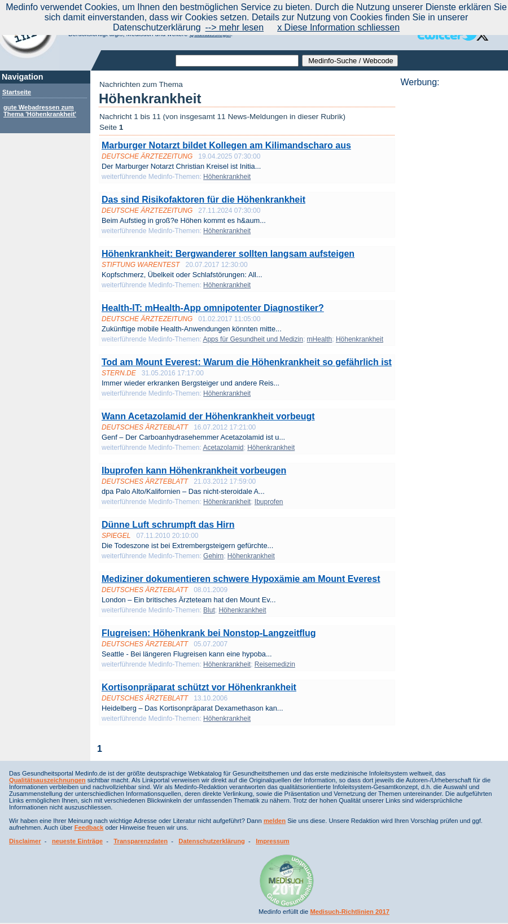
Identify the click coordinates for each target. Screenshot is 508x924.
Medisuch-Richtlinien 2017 (349, 911)
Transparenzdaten (140, 841)
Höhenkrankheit (227, 177)
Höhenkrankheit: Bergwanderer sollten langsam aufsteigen (228, 254)
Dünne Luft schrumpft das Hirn (168, 524)
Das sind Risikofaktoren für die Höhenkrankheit (203, 199)
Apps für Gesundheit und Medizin (253, 339)
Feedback (89, 827)
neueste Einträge (77, 841)
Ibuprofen (269, 502)
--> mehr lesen (234, 27)
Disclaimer (25, 841)
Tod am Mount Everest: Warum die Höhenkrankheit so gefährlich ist (247, 362)
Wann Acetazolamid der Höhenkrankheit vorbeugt (208, 416)
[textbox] (237, 61)
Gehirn (213, 556)
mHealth (319, 339)
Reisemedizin (275, 664)
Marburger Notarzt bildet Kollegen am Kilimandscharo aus (226, 145)
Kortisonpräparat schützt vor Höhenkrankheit (199, 687)
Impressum (273, 841)
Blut (209, 610)
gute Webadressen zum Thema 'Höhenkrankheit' (39, 110)
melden (275, 820)
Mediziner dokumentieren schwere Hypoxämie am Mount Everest (241, 579)
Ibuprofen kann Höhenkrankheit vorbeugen (194, 470)
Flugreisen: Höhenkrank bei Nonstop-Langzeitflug (209, 633)
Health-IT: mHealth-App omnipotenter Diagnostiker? (213, 308)
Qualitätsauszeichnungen (47, 780)
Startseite (16, 92)
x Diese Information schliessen (338, 27)
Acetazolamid (223, 448)
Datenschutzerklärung (211, 841)
